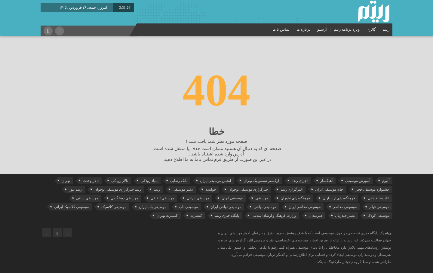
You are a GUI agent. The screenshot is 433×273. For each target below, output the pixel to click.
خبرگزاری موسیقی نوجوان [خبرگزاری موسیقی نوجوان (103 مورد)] (248, 189)
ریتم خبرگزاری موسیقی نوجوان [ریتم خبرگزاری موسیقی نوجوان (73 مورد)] (117, 189)
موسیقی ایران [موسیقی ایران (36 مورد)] (232, 198)
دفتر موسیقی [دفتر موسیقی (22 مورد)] (183, 189)
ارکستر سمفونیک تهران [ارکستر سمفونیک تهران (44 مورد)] (261, 181)
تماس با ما (281, 29)
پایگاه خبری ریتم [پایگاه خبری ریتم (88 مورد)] (227, 215)
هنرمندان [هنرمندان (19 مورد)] (315, 215)
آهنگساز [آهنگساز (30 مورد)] (326, 181)
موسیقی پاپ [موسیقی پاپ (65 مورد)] (188, 207)
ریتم (385, 29)
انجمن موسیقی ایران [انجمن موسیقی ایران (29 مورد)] (215, 181)
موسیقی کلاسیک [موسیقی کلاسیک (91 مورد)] (113, 207)
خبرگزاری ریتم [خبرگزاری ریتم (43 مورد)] (291, 189)
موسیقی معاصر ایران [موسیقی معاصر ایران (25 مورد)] (305, 207)
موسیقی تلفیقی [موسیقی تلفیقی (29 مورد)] (162, 198)
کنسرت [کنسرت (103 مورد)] (196, 215)
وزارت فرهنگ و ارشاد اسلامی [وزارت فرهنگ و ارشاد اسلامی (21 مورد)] (274, 215)
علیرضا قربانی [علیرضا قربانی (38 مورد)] (378, 198)
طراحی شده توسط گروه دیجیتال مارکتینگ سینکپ (353, 262)
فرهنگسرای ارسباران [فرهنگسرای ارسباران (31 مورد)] (339, 198)
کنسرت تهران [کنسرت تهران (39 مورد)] (167, 215)
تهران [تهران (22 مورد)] (66, 181)
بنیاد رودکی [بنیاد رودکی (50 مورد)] (149, 181)
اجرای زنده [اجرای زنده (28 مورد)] (300, 181)
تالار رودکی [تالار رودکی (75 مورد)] (119, 181)
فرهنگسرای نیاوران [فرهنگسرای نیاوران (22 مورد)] (295, 198)
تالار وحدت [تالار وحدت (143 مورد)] (91, 181)
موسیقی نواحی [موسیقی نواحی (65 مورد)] (265, 207)
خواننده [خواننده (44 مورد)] (210, 189)
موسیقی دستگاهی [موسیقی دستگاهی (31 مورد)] (124, 198)
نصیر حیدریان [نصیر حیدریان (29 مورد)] (345, 215)
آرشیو (322, 29)
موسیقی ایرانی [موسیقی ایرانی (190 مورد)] (198, 198)
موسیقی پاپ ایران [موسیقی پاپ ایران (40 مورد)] (152, 207)
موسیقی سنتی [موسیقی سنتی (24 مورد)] (87, 198)
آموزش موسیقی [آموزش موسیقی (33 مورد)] (357, 181)
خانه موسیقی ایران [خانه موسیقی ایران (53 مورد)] (329, 189)
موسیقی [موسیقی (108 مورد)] (261, 198)
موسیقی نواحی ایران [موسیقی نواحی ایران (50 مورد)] (225, 207)
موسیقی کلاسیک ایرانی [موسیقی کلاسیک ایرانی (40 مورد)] (71, 207)
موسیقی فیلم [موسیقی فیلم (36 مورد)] (379, 207)
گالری (371, 29)
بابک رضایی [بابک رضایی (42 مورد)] (178, 181)
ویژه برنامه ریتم (347, 29)
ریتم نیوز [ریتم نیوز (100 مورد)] (75, 189)
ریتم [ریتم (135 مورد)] (157, 189)
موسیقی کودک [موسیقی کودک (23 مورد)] (378, 215)
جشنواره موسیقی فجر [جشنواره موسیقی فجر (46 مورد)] (372, 189)
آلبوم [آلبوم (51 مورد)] (385, 181)
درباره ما (303, 29)
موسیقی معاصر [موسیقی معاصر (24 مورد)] (345, 207)
